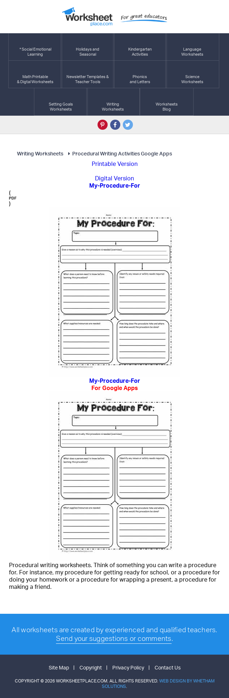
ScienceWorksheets (192, 74)
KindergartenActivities (140, 47)
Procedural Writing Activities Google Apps (119, 153)
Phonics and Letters (140, 74)
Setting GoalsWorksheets (61, 102)
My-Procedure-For (114, 384)
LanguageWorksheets (192, 47)
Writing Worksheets (40, 153)
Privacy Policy (128, 667)
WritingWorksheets (113, 102)
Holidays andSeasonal (87, 47)
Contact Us (168, 667)
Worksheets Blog (167, 102)
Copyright (90, 667)
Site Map (59, 667)
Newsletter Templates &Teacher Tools (87, 74)
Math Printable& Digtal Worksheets (35, 74)
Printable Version (115, 163)
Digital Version (114, 178)
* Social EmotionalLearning (35, 47)
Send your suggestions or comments (113, 638)
